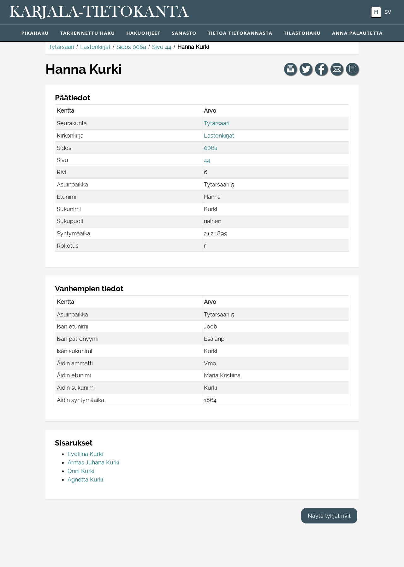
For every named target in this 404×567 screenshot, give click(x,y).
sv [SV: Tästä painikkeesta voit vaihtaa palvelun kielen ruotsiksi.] (387, 12)
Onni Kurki (81, 471)
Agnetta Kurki (85, 479)
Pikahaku (35, 33)
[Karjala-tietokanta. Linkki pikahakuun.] (99, 12)
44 (207, 160)
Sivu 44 (161, 47)
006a (210, 148)
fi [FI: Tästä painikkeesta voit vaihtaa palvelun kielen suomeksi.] (376, 12)
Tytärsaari (61, 47)
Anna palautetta (357, 33)
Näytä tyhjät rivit (329, 515)
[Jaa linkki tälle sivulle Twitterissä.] (306, 69)
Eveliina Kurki (85, 454)
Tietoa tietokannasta (240, 33)
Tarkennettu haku (87, 33)
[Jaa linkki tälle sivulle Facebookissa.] (321, 69)
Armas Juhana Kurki (93, 462)
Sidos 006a (131, 47)
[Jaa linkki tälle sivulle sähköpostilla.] (336, 69)
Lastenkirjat (95, 47)
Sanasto (184, 33)
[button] (290, 69)
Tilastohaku (302, 33)
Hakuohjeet (143, 33)
